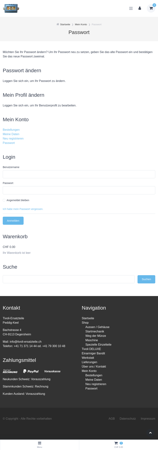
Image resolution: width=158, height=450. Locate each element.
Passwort (9, 142)
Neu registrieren (13, 138)
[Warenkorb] (151, 8)
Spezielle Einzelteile (98, 344)
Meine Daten (11, 134)
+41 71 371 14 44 (25, 346)
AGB (112, 418)
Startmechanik (94, 331)
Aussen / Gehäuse (97, 327)
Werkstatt (88, 357)
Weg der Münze (95, 335)
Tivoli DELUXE (91, 349)
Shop (85, 322)
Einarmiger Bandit (93, 353)
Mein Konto (89, 370)
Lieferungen (89, 362)
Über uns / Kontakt (94, 366)
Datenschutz (128, 418)
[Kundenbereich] (140, 8)
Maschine (91, 340)
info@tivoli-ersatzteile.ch (26, 341)
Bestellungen (11, 129)
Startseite (88, 318)
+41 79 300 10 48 (53, 346)
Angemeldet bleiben (18, 200)
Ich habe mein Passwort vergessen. (23, 209)
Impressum (148, 418)
